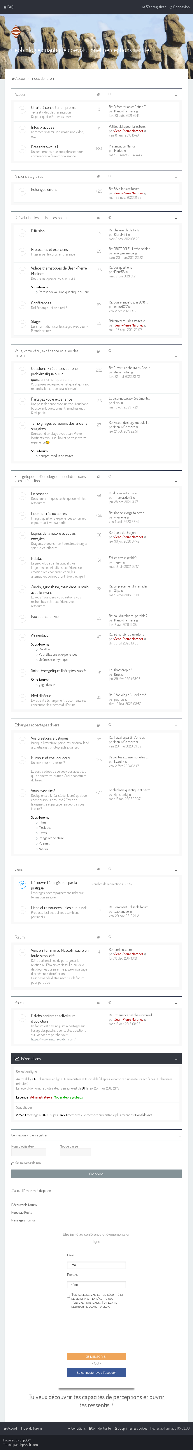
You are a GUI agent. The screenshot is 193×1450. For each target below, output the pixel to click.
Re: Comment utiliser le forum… (130, 907)
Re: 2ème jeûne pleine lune (126, 634)
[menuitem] (8, 7)
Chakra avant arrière (123, 493)
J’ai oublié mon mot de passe (31, 1190)
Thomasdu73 (123, 497)
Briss (117, 674)
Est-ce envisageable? (123, 558)
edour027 (121, 306)
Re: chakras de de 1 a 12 (124, 230)
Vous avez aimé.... (44, 790)
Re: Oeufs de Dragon (122, 532)
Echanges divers (44, 189)
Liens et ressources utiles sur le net (58, 907)
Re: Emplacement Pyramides (128, 586)
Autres (41, 848)
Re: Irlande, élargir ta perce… (127, 513)
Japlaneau (121, 911)
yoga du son (45, 684)
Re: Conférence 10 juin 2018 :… (128, 302)
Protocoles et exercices (49, 249)
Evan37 (119, 761)
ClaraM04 (120, 234)
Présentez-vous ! (44, 146)
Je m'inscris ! (96, 1356)
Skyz (117, 590)
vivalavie (120, 517)
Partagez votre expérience (51, 399)
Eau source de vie (45, 616)
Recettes (42, 649)
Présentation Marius (122, 146)
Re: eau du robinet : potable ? (128, 616)
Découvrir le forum (24, 1205)
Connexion (18, 1135)
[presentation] (100, 1331)
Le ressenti (39, 493)
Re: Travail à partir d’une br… (127, 737)
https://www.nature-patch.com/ (53, 1039)
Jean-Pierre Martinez (129, 131)
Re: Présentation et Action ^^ (127, 107)
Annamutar (122, 372)
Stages (36, 321)
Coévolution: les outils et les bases (41, 217)
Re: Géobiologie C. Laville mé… (128, 695)
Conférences (41, 302)
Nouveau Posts (21, 1212)
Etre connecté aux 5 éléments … (130, 398)
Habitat (36, 558)
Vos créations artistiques (50, 738)
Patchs (20, 1002)
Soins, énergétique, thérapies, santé (58, 670)
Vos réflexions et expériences (56, 654)
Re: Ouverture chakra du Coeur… (130, 368)
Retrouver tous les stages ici (127, 321)
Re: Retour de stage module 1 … (129, 422)
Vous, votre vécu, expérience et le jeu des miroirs (47, 353)
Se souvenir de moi (28, 1163)
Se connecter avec (96, 1372)
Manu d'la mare (124, 111)
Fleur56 (119, 272)
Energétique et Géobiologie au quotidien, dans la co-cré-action (50, 478)
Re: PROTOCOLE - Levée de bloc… (130, 249)
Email (71, 1255)
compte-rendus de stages (54, 456)
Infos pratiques (42, 127)
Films (40, 822)
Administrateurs (41, 1097)
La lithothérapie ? (120, 670)
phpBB (24, 1440)
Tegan (118, 562)
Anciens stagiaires (29, 176)
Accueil (20, 94)
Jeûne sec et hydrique (51, 659)
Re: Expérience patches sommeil (130, 1015)
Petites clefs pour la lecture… (128, 126)
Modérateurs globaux (68, 1097)
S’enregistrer (38, 1135)
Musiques (43, 827)
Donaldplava (143, 1115)
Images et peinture (49, 838)
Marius (118, 150)
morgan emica (124, 253)
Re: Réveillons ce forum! (124, 188)
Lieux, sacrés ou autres (49, 513)
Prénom (72, 1275)
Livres (41, 833)
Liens (19, 869)
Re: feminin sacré (120, 949)
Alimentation (41, 635)
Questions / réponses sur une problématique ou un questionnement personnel (54, 374)
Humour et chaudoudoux (50, 757)
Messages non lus (23, 1220)
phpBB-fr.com (28, 1444)
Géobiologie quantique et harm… (130, 790)
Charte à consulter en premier (54, 107)
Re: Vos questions (120, 267)
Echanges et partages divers (37, 725)
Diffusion (38, 230)
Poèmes (42, 843)
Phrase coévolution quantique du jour (62, 292)
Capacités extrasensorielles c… (129, 757)
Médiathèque (41, 695)
